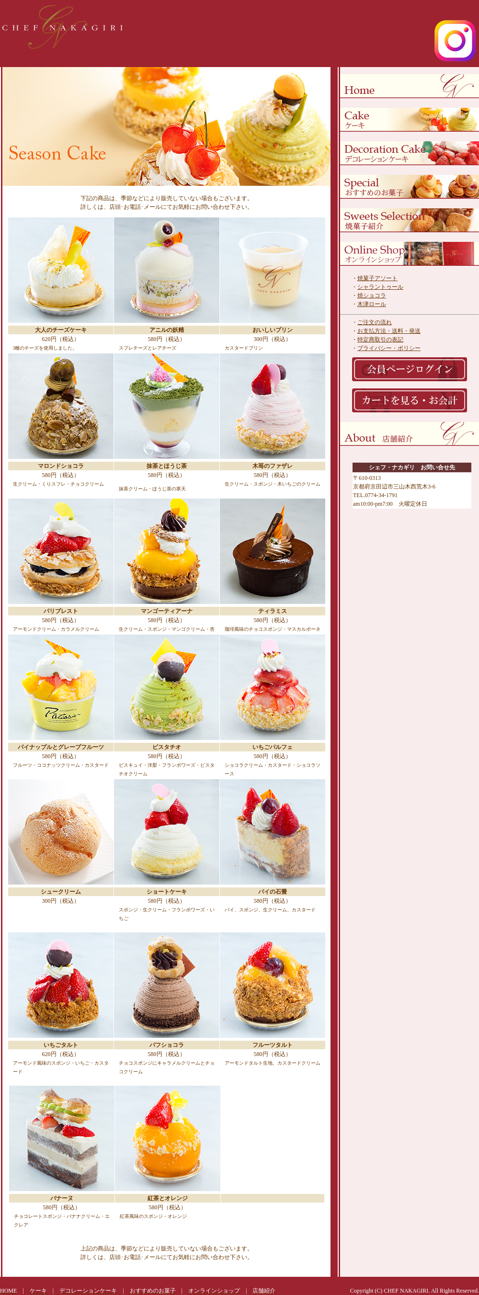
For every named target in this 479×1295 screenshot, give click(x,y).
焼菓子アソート (377, 278)
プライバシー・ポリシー (389, 348)
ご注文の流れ (374, 322)
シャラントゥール (380, 287)
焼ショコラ (371, 295)
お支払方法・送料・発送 (389, 331)
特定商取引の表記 (380, 339)
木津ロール (371, 304)
